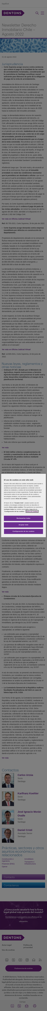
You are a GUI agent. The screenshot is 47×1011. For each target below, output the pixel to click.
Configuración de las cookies (23, 531)
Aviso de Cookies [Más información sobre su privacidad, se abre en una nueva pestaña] (32, 511)
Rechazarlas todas (23, 518)
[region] (23, 505)
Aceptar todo (23, 525)
